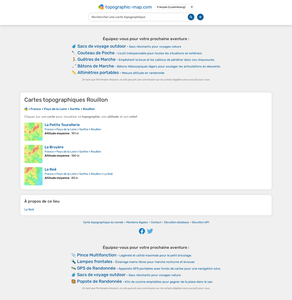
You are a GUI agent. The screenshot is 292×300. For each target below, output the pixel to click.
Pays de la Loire (66, 129)
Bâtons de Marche (95, 65)
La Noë (50, 169)
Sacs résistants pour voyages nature (155, 46)
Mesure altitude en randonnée (143, 73)
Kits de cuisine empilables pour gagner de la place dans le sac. (169, 282)
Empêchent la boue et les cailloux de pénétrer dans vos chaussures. (167, 60)
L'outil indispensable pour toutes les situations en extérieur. (160, 53)
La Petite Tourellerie (62, 125)
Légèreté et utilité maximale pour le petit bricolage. (155, 255)
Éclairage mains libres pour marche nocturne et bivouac (155, 262)
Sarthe (83, 129)
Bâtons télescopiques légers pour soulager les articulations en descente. (169, 66)
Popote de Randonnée (99, 281)
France (49, 129)
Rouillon (96, 129)
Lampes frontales (94, 261)
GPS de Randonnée (96, 268)
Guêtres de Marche (96, 59)
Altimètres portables (98, 72)
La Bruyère (54, 147)
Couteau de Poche (96, 52)
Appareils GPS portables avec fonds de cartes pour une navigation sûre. (170, 268)
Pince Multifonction (96, 254)
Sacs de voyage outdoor (101, 46)
